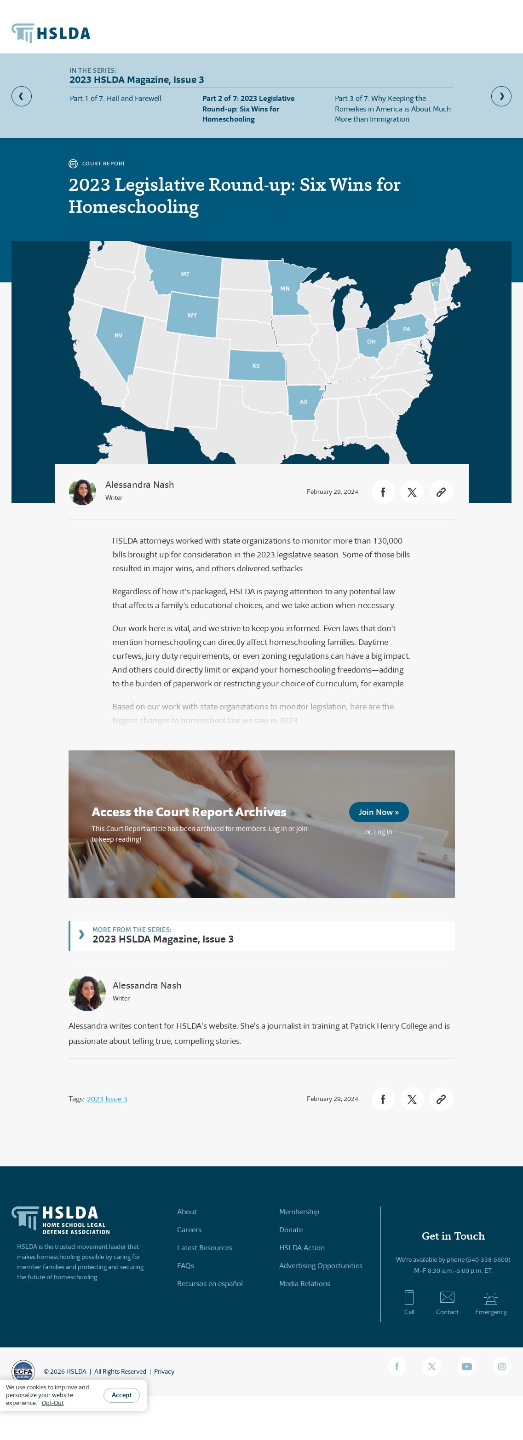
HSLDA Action (302, 1248)
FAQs (185, 1265)
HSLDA (76, 1371)
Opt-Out (53, 1403)
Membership (299, 1212)
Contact (447, 1302)
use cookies (31, 1387)
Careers (189, 1230)
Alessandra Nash (139, 485)
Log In (383, 831)
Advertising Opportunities (320, 1265)
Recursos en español (210, 1283)
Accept (122, 1395)
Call (409, 1302)
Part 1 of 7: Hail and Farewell (115, 98)
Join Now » (379, 812)
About (187, 1212)
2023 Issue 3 (107, 1099)
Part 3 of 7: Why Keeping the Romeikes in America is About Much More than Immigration (393, 109)
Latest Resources (204, 1248)
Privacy (164, 1371)
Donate (291, 1230)
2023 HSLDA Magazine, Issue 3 (163, 938)
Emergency (491, 1302)
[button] (383, 491)
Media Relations (304, 1283)
